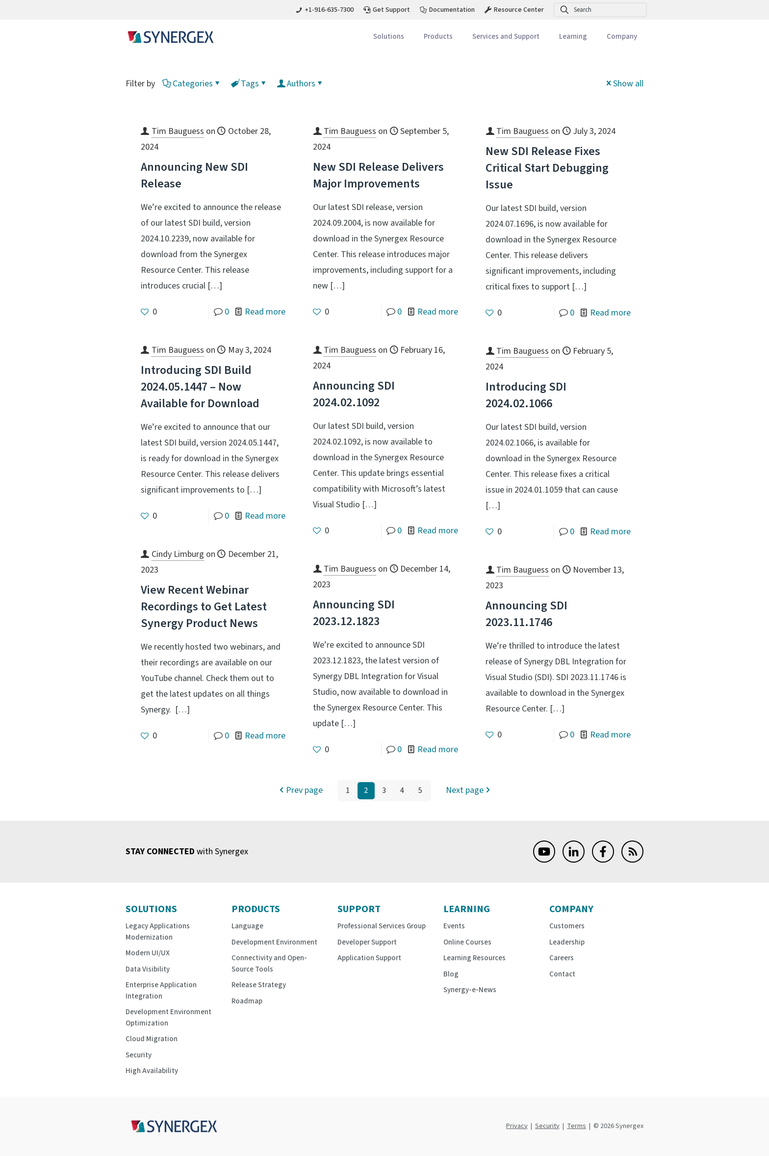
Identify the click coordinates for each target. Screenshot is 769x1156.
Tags (249, 84)
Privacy (517, 1126)
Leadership (567, 942)
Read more (265, 312)
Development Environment (274, 942)
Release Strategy (258, 985)
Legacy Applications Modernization (158, 932)
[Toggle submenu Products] (438, 37)
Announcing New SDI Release (194, 175)
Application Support (369, 958)
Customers (567, 926)
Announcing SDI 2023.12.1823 (354, 613)
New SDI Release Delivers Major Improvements (378, 175)
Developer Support (367, 942)
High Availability (152, 1071)
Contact (562, 974)
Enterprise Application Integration (161, 990)
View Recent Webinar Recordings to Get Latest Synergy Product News (204, 606)
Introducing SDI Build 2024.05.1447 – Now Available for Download (200, 387)
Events (454, 926)
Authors (300, 84)
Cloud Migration (152, 1039)
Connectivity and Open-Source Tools (269, 963)
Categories (192, 84)
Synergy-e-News (469, 990)
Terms (576, 1126)
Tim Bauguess (178, 131)
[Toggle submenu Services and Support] (505, 37)
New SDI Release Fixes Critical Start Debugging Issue (547, 168)
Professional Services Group (381, 926)
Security (139, 1055)
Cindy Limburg (178, 554)
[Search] (600, 9)
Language (247, 926)
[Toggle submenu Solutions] (388, 37)
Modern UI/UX (148, 953)
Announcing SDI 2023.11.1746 (526, 614)
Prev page (300, 791)
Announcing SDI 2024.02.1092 (354, 394)
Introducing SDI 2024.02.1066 (526, 395)
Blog (451, 974)
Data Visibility (148, 969)
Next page (469, 791)
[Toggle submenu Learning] (573, 37)
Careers (561, 958)
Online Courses (467, 942)
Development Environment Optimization (168, 1017)
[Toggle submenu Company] (622, 37)
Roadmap (246, 1001)
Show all (623, 84)
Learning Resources (474, 958)
